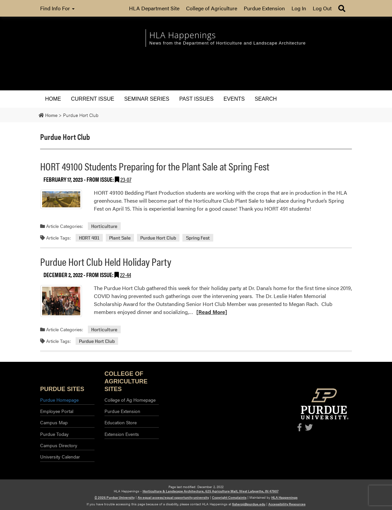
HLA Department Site (154, 8)
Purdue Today (54, 434)
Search (266, 99)
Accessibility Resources (286, 504)
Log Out (322, 8)
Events (234, 99)
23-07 (125, 179)
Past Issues (196, 99)
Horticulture (104, 226)
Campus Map (54, 422)
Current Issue (92, 99)
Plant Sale (120, 238)
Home (53, 99)
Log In (299, 8)
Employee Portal (56, 411)
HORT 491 (89, 238)
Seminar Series (146, 99)
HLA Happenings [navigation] (182, 35)
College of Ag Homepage (130, 399)
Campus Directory (58, 445)
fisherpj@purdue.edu (248, 504)
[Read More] (211, 312)
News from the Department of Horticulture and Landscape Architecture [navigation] (227, 43)
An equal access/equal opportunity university (173, 497)
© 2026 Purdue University (115, 497)
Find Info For (57, 8)
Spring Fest (198, 238)
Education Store (120, 422)
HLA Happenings (284, 497)
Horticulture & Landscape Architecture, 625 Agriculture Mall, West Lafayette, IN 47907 (211, 491)
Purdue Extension (264, 8)
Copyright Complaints (229, 497)
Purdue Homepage (59, 399)
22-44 (125, 274)
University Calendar (60, 456)
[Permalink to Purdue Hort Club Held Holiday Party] (61, 301)
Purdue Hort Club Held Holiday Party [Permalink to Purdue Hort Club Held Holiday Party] (105, 261)
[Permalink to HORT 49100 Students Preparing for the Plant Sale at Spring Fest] (61, 199)
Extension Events (121, 434)
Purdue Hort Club (158, 238)
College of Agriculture (211, 8)
